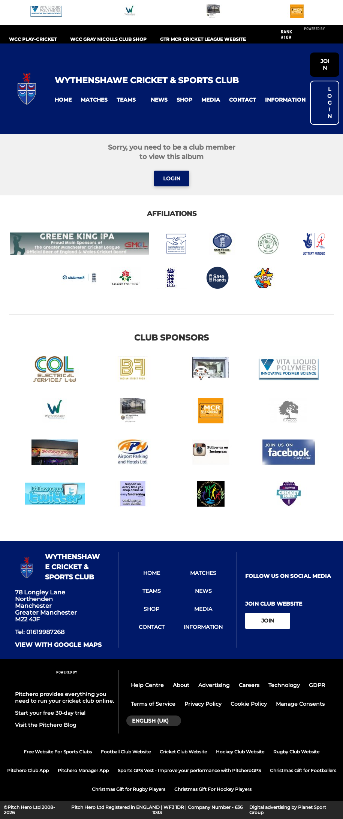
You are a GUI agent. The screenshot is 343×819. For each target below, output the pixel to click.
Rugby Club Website (296, 751)
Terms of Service (153, 703)
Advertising (214, 685)
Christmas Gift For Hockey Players (213, 789)
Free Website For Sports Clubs (58, 751)
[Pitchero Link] (319, 37)
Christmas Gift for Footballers (303, 770)
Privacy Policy (203, 703)
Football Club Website (126, 751)
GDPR (317, 685)
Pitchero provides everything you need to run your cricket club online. (64, 697)
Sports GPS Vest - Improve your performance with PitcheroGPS (189, 770)
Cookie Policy (249, 703)
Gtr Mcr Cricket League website (203, 39)
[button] (63, 100)
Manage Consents (300, 703)
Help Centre (147, 685)
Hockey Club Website (240, 751)
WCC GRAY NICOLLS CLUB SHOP (108, 39)
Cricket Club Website (183, 751)
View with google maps (58, 645)
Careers (249, 685)
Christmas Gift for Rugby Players (128, 789)
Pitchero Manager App (83, 770)
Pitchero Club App (28, 770)
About (181, 685)
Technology (284, 685)
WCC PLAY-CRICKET (33, 39)
